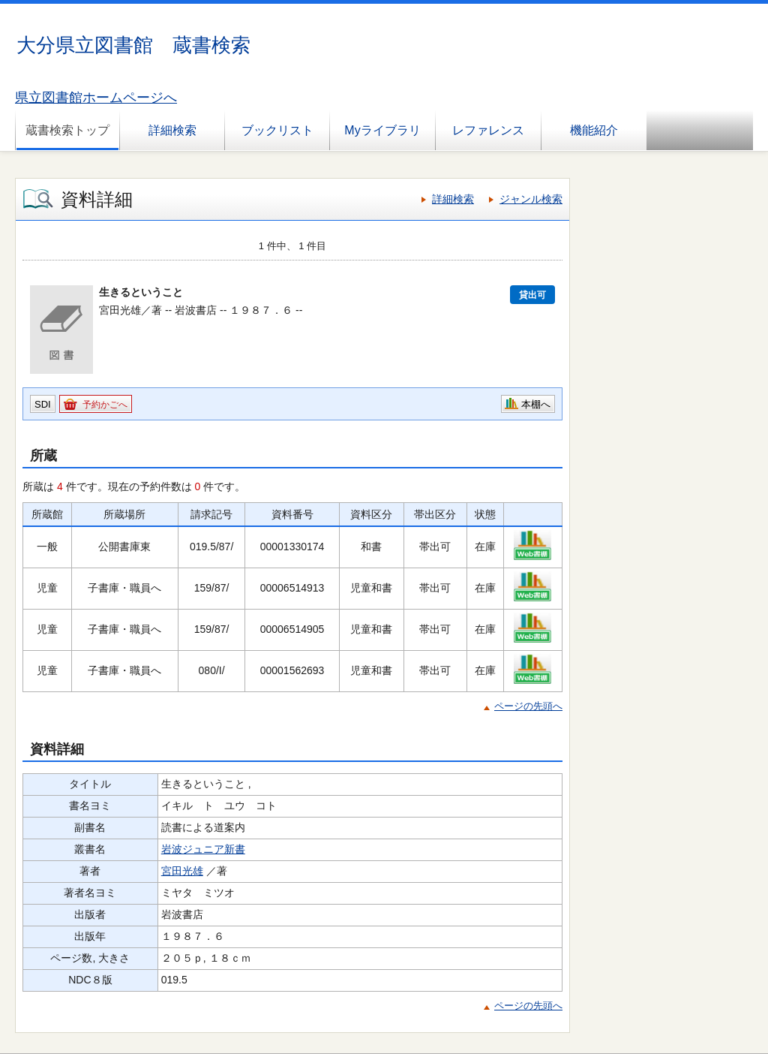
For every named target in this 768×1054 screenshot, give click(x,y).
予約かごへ (105, 404)
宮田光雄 (182, 871)
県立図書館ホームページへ (96, 97)
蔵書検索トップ (68, 130)
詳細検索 (172, 130)
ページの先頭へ (528, 706)
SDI (42, 404)
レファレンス (488, 130)
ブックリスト (278, 130)
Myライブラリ (382, 130)
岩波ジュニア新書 (203, 849)
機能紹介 (594, 130)
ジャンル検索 (531, 199)
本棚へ (535, 404)
